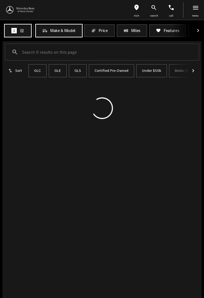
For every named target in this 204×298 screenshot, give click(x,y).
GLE (57, 70)
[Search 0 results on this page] (102, 52)
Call (171, 15)
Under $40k (184, 70)
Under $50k (151, 70)
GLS (78, 70)
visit (136, 15)
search (154, 15)
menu (195, 15)
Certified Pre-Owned (111, 70)
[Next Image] (198, 30)
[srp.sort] (15, 70)
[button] (136, 10)
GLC (37, 70)
